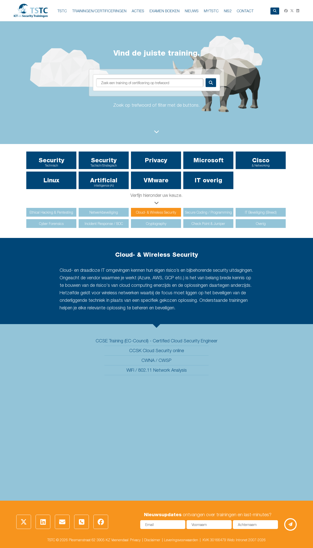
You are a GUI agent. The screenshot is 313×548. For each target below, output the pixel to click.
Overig (261, 223)
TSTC (62, 11)
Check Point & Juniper (208, 223)
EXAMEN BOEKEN (164, 11)
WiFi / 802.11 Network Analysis (156, 370)
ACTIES (138, 11)
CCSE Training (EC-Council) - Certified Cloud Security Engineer (156, 340)
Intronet (241, 540)
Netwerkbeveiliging (103, 212)
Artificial (104, 182)
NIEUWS (192, 11)
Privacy (156, 160)
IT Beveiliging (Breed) (261, 212)
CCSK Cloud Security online (156, 350)
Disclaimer (152, 540)
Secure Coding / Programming (208, 212)
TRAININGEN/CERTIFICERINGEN (99, 11)
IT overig (208, 180)
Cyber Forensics (51, 223)
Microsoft (208, 160)
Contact (245, 11)
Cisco (261, 162)
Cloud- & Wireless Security (156, 212)
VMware (156, 180)
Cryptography (156, 223)
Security (51, 162)
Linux (51, 180)
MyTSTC (211, 11)
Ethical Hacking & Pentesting (51, 212)
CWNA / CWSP (156, 360)
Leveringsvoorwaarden (181, 540)
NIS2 (227, 11)
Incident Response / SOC (104, 223)
